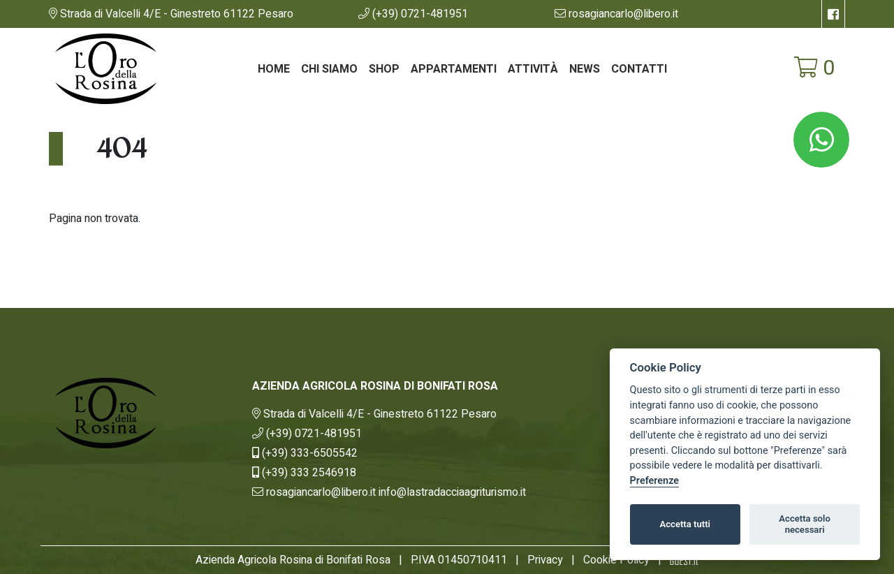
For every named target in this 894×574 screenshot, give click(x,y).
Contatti (639, 69)
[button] (413, 14)
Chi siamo (329, 69)
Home (274, 69)
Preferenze (654, 481)
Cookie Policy (616, 560)
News (584, 69)
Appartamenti (454, 69)
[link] (171, 14)
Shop (384, 69)
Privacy (545, 560)
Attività (533, 69)
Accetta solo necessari (804, 524)
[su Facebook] (833, 14)
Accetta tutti (684, 524)
